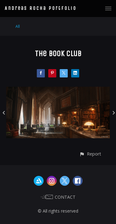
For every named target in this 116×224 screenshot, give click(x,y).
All (17, 26)
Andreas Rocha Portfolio (40, 8)
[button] (90, 153)
